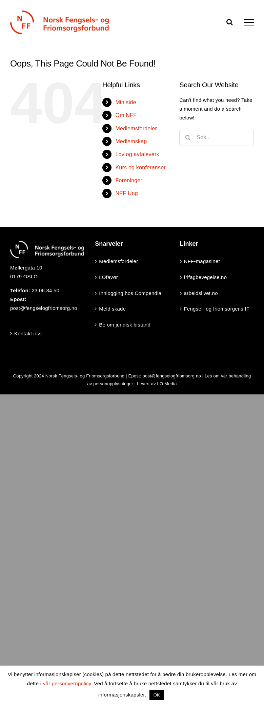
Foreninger (128, 180)
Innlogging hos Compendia (130, 293)
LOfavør (108, 277)
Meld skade (112, 309)
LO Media (167, 383)
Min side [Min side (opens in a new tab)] (125, 102)
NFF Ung (126, 193)
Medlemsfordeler (136, 128)
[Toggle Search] (229, 22)
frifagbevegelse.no (205, 277)
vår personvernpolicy (67, 683)
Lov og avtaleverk (137, 154)
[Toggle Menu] (248, 22)
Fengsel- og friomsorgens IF (217, 309)
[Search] (187, 137)
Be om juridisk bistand (124, 325)
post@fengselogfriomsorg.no (43, 308)
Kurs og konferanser (140, 167)
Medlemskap (131, 141)
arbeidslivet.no (201, 293)
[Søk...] (216, 137)
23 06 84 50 (45, 290)
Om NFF (126, 115)
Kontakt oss (28, 333)
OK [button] (157, 695)
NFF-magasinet (202, 261)
